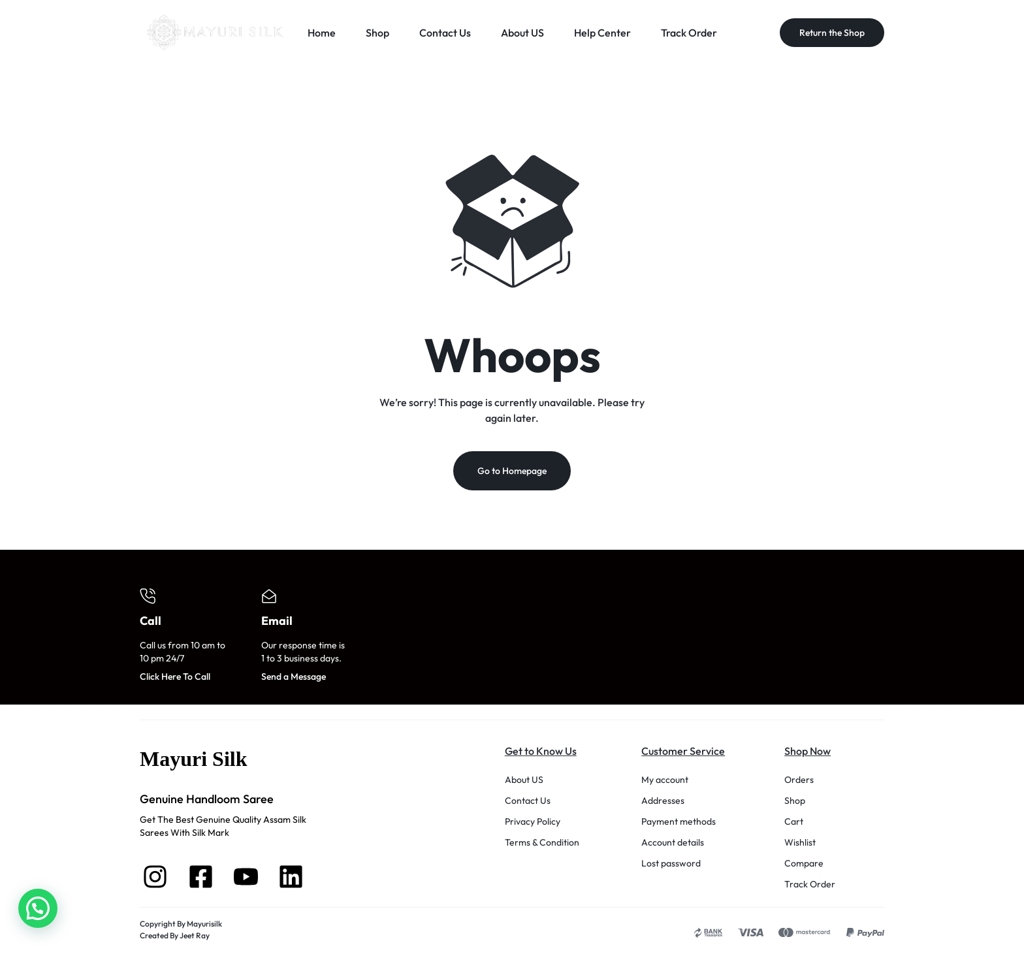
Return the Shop (832, 33)
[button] (37, 908)
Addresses (662, 802)
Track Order (689, 32)
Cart (793, 823)
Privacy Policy (532, 823)
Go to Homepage (512, 473)
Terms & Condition (542, 844)
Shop (377, 32)
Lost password (671, 864)
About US (522, 32)
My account (664, 781)
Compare (804, 864)
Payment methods (678, 823)
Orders (799, 781)
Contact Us (445, 32)
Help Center (602, 32)
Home (322, 32)
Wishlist (800, 844)
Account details (672, 844)
